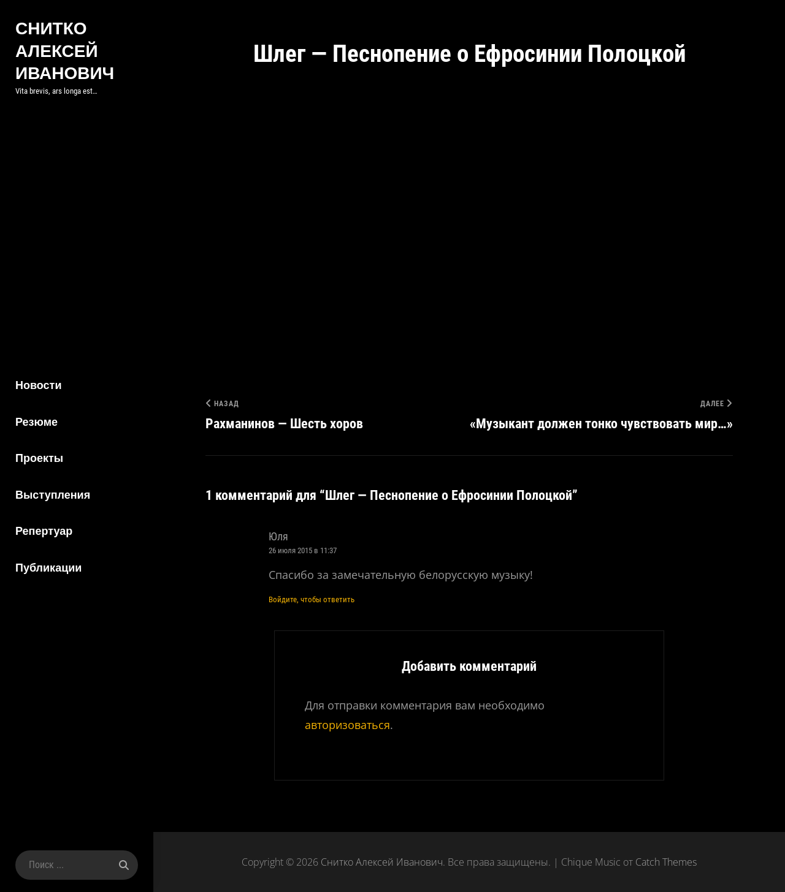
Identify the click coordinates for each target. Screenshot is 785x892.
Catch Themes (666, 862)
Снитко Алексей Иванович (64, 50)
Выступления (52, 494)
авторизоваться (347, 724)
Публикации (48, 567)
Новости (38, 385)
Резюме (36, 422)
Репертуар (43, 531)
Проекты (39, 458)
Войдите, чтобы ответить (311, 599)
